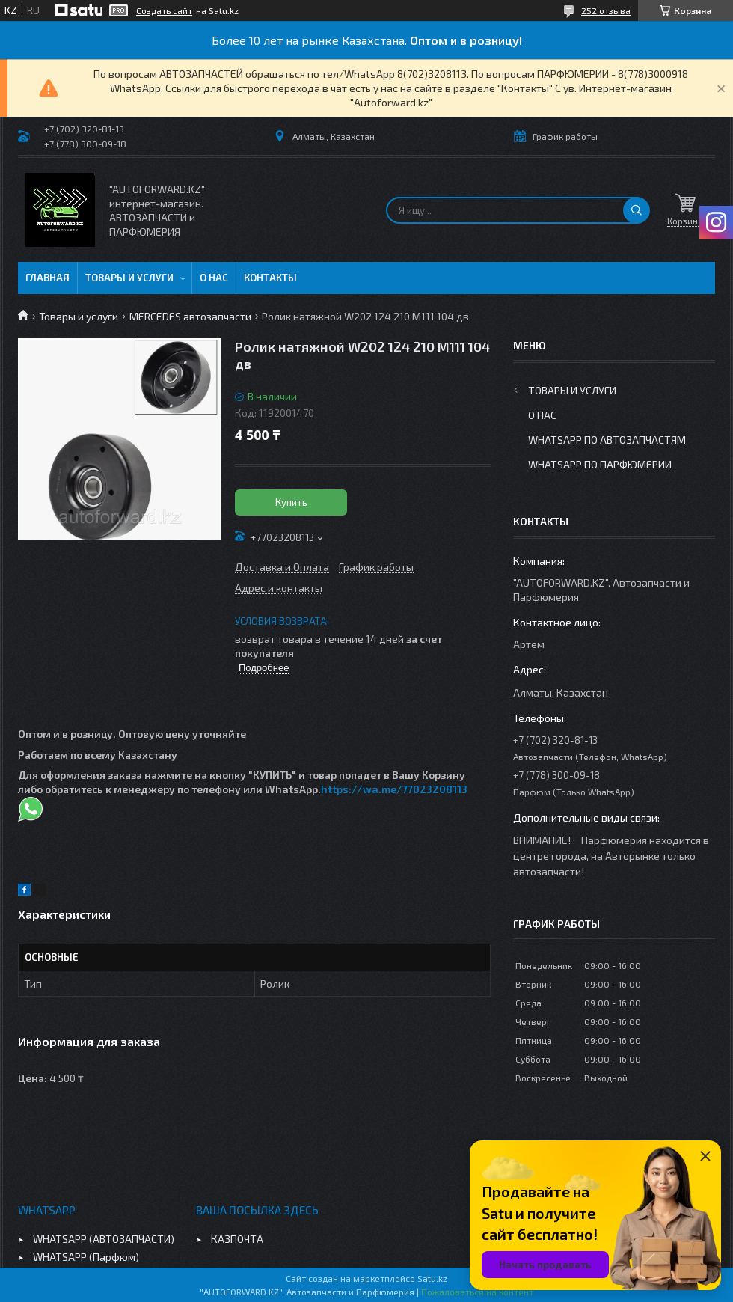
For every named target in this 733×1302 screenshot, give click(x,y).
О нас (214, 278)
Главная (47, 278)
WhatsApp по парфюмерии (600, 464)
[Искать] (636, 210)
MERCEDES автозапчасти (190, 316)
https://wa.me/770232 (380, 789)
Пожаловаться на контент (477, 1291)
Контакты (270, 278)
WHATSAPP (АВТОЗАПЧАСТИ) (103, 1238)
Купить (291, 502)
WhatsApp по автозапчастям (607, 439)
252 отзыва (606, 10)
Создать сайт (164, 10)
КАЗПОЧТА (237, 1238)
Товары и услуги (129, 278)
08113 (453, 789)
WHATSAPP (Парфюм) (86, 1256)
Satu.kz (432, 1278)
